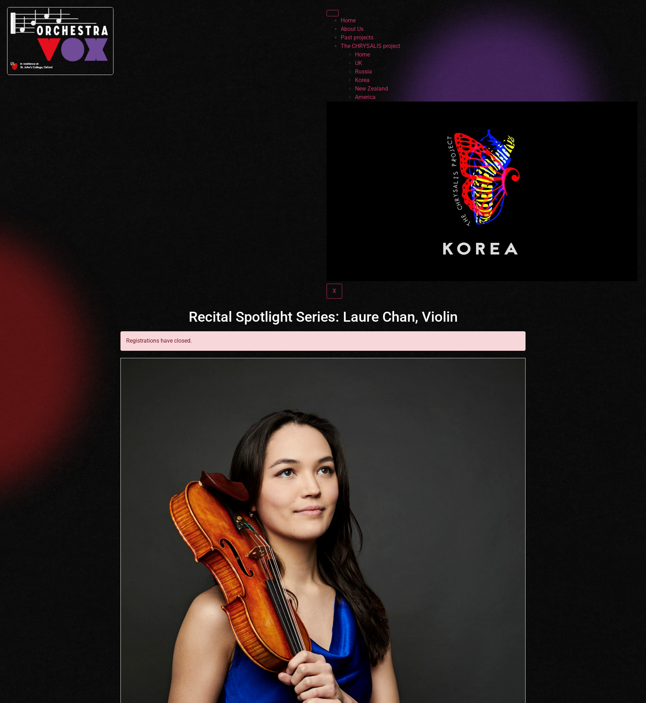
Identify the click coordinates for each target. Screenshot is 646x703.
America (365, 97)
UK (358, 63)
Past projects (357, 37)
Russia (363, 71)
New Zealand (371, 88)
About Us (352, 29)
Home (348, 20)
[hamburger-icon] (333, 13)
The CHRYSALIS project (370, 46)
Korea (362, 80)
